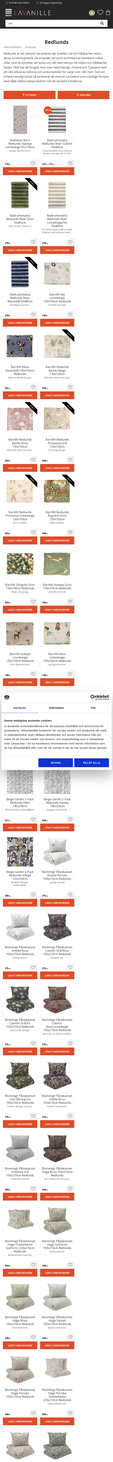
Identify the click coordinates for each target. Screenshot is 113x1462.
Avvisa (56, 762)
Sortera (85, 95)
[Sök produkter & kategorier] (55, 25)
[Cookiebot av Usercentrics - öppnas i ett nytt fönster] (93, 697)
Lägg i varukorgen (15, 169)
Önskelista (9, 1427)
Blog (6, 1387)
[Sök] (102, 25)
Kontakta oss (11, 1383)
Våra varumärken (13, 1391)
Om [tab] (93, 707)
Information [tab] (56, 707)
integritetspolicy (68, 1292)
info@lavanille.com (22, 1357)
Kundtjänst (9, 1407)
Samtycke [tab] (19, 707)
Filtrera (31, 95)
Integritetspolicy (12, 1380)
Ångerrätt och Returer (15, 1376)
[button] (9, 11)
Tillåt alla (91, 762)
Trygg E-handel (12, 1372)
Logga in (8, 1424)
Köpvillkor (9, 1410)
